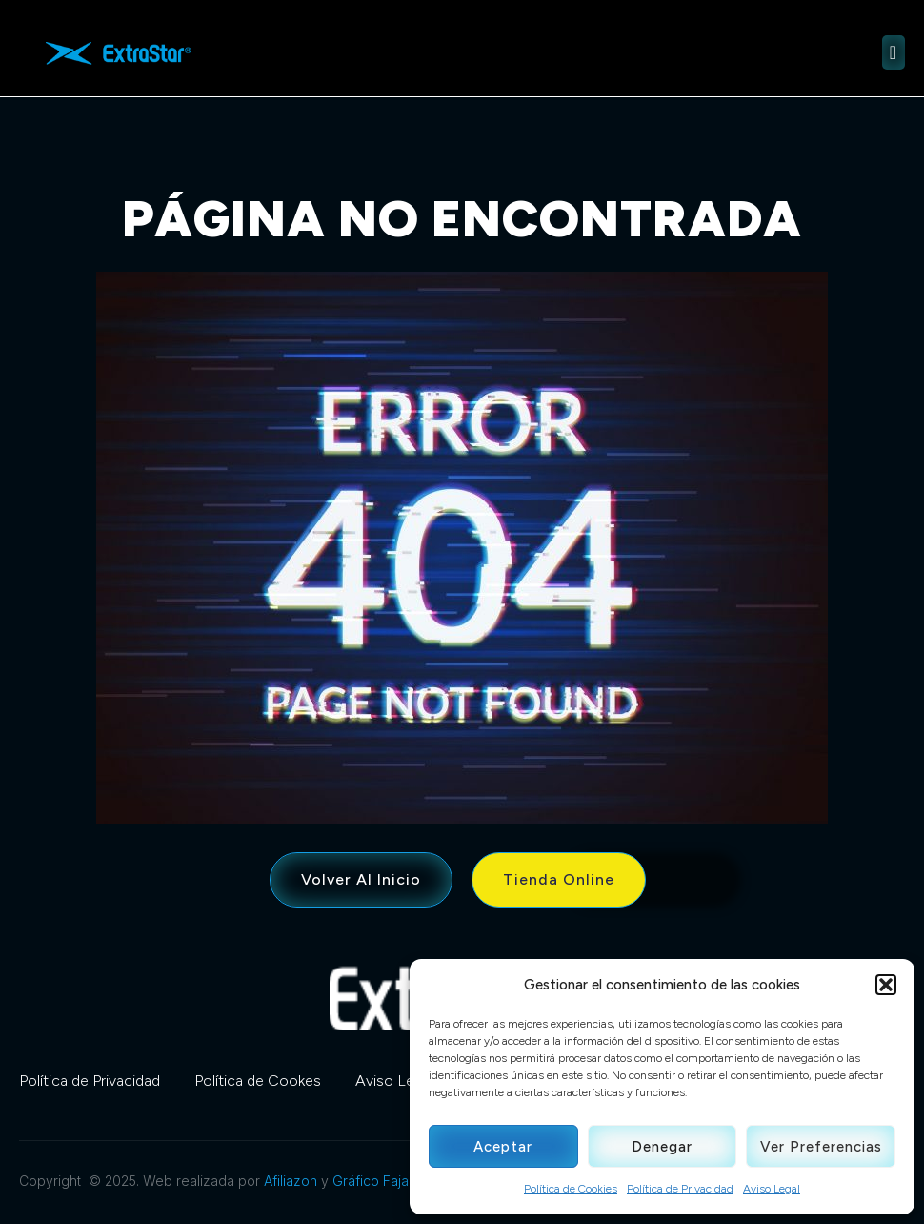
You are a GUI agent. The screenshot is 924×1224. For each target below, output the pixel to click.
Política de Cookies (570, 1188)
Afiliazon (290, 1181)
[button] (885, 984)
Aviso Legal (771, 1188)
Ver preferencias (821, 1146)
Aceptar (502, 1146)
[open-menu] (893, 52)
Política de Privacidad (680, 1188)
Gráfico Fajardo (381, 1181)
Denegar (662, 1146)
